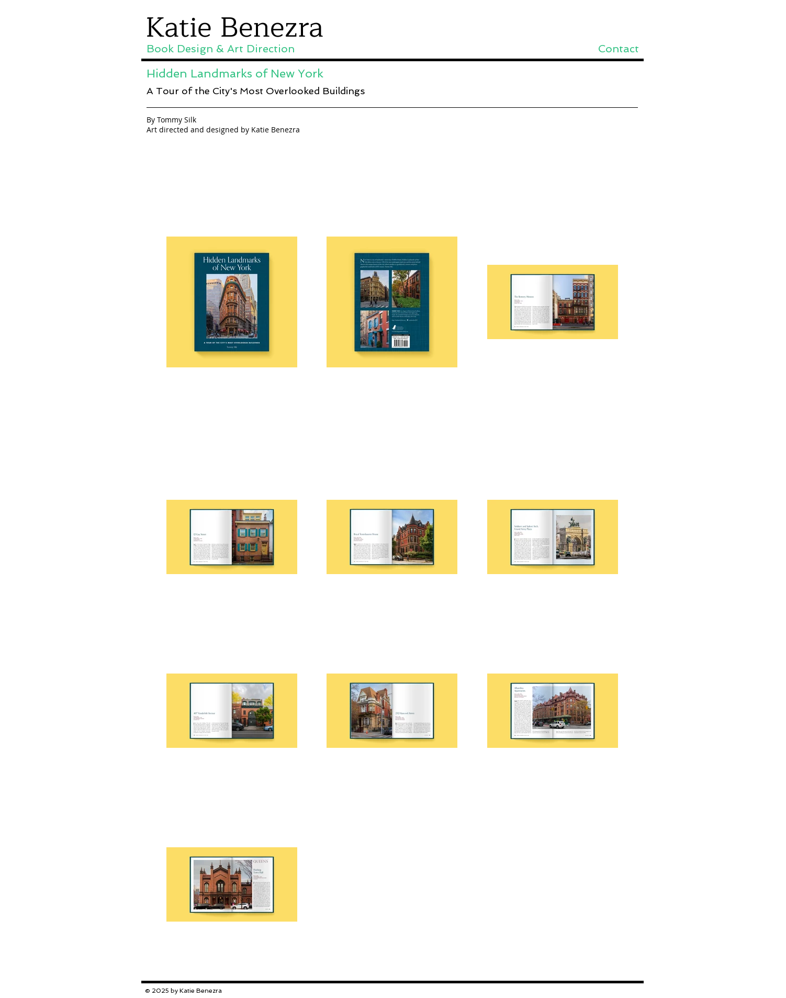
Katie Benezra (234, 28)
